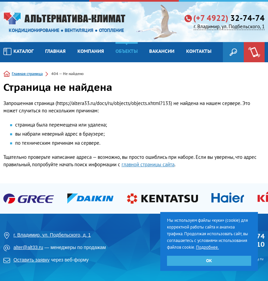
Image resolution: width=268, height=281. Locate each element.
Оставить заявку (31, 259)
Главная (55, 51)
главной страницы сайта (148, 164)
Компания (90, 51)
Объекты (126, 51)
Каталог (18, 51)
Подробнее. (207, 247)
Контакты (198, 51)
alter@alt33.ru (28, 247)
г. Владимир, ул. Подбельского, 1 (229, 26)
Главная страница (27, 73)
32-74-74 (229, 18)
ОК (209, 261)
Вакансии (161, 51)
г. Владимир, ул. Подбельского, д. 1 (52, 235)
